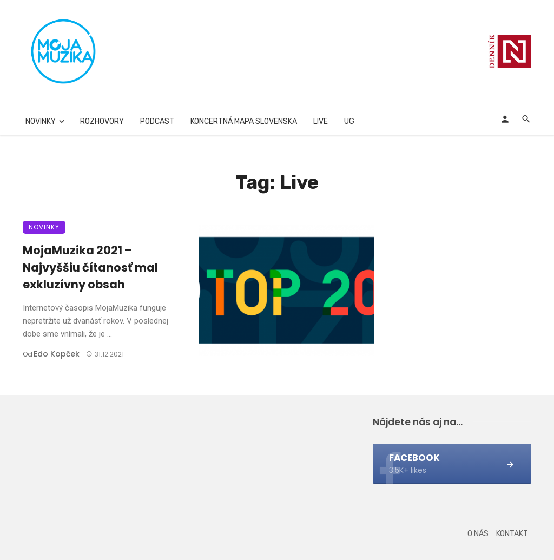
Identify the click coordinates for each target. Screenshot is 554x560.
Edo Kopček (57, 353)
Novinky (40, 121)
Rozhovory (102, 121)
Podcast (157, 121)
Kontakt (512, 533)
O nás (478, 533)
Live (320, 121)
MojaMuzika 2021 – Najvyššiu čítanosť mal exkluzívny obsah (90, 267)
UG (349, 121)
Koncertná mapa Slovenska (243, 121)
